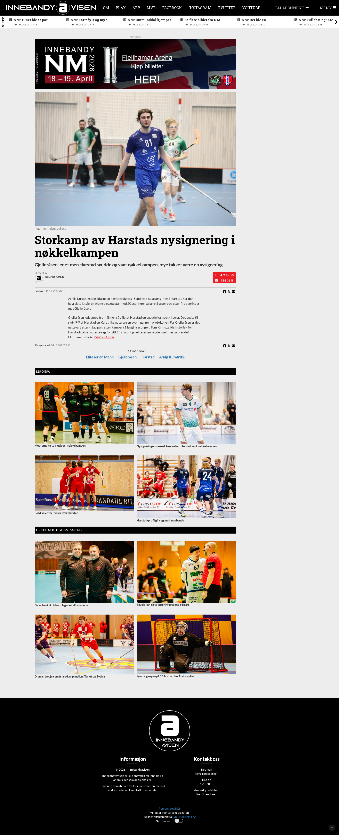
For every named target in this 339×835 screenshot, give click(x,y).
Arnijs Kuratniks (172, 357)
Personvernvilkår (169, 808)
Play (121, 7)
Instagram (199, 7)
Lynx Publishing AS (184, 816)
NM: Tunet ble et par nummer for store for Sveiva (31, 20)
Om (106, 7)
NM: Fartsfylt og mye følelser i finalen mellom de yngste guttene (91, 20)
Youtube (251, 7)
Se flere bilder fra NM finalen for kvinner (202, 20)
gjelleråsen (127, 357)
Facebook (172, 7)
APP (136, 7)
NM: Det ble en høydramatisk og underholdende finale (259, 20)
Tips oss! (226, 280)
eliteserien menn (100, 357)
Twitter (227, 7)
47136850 (227, 275)
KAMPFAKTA (104, 337)
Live (151, 7)
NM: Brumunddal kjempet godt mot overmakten (149, 20)
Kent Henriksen (206, 794)
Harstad (147, 357)
